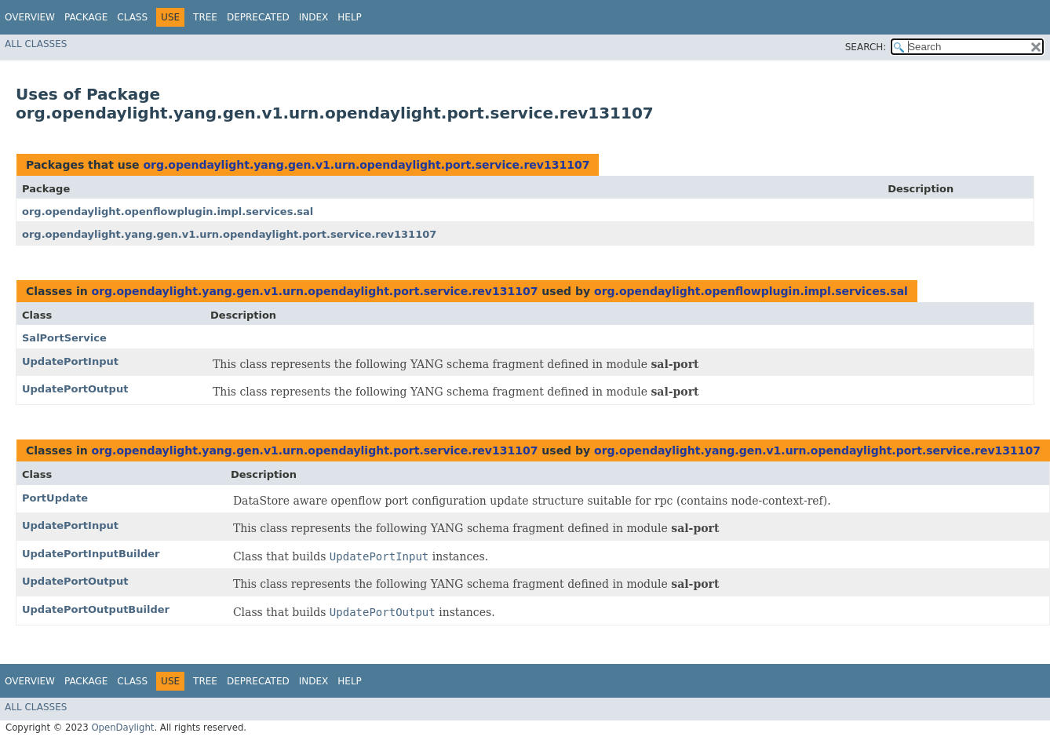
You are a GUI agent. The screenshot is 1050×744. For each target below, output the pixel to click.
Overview (30, 17)
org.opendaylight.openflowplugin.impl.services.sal (167, 211)
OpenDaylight (122, 727)
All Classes (36, 43)
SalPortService (64, 338)
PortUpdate (55, 498)
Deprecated (258, 17)
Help (349, 17)
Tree (205, 17)
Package (86, 17)
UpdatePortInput (70, 361)
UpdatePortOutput (75, 389)
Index (314, 17)
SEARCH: (866, 47)
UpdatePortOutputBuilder (96, 609)
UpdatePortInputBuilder (91, 554)
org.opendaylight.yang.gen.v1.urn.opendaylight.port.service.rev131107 (366, 165)
